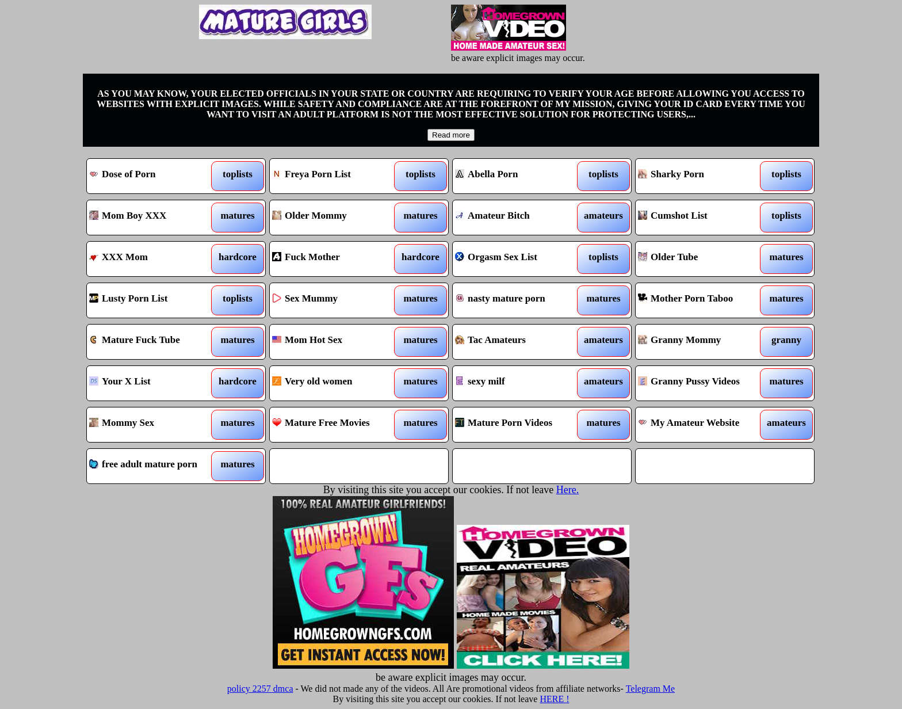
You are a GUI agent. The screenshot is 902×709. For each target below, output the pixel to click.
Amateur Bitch (519, 217)
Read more (451, 135)
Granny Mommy (702, 342)
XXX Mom (153, 259)
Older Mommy (336, 217)
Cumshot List (702, 217)
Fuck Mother (336, 259)
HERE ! (554, 699)
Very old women (336, 383)
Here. (567, 489)
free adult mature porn (153, 466)
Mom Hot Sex (336, 342)
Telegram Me (650, 688)
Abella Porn (519, 176)
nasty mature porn (519, 300)
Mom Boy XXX (153, 217)
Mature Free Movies (336, 425)
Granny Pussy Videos (702, 383)
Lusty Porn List (153, 300)
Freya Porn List (336, 176)
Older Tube (702, 259)
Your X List (153, 383)
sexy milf (519, 383)
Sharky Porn (702, 176)
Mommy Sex (153, 425)
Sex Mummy (336, 300)
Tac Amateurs (519, 342)
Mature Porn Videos (519, 425)
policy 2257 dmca (260, 688)
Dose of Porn (153, 176)
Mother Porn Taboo (702, 300)
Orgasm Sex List (519, 259)
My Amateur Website (702, 425)
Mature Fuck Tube (153, 342)
